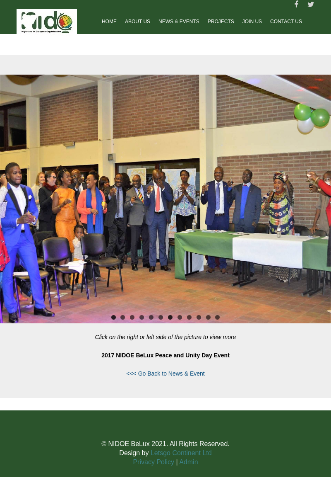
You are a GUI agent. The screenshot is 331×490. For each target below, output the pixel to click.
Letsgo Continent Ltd (181, 452)
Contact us (286, 21)
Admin (188, 462)
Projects (221, 21)
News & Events (178, 21)
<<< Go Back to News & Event (165, 373)
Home (109, 21)
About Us (137, 21)
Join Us (252, 21)
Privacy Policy (153, 462)
